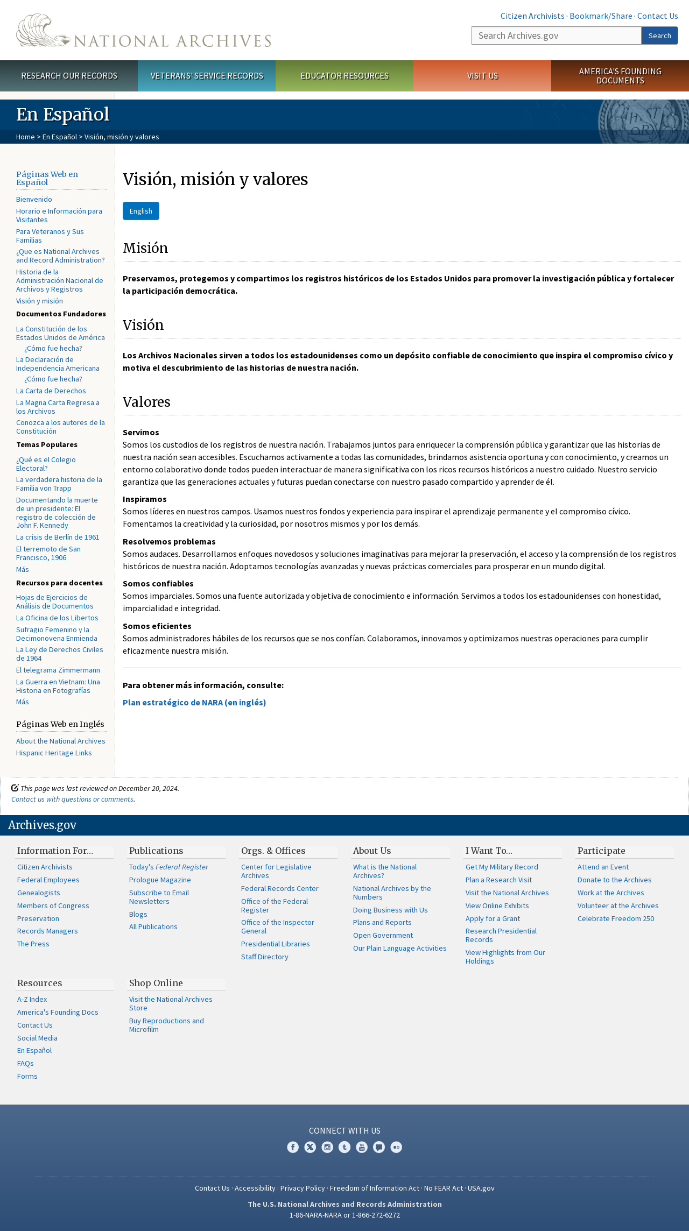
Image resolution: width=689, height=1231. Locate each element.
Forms (27, 1076)
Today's (168, 867)
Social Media (37, 1038)
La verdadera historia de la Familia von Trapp (59, 484)
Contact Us (657, 15)
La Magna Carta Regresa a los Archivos (58, 407)
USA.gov (481, 1188)
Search (660, 35)
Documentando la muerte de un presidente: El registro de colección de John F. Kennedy (57, 512)
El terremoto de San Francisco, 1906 (48, 553)
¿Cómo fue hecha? (53, 348)
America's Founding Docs (58, 1012)
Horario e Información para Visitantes (59, 215)
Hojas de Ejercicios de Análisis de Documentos (55, 601)
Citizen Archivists (533, 15)
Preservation (38, 918)
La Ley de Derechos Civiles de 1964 (59, 654)
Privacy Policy (302, 1188)
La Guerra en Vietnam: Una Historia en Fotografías (58, 686)
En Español (60, 137)
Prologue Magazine (160, 880)
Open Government (383, 935)
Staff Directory (265, 956)
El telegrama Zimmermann (58, 670)
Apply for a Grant (493, 918)
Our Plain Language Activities (400, 948)
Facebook (292, 1147)
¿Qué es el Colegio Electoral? (46, 464)
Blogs (138, 914)
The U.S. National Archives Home (143, 30)
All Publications (153, 926)
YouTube (361, 1147)
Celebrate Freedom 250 (616, 918)
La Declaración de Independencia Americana (58, 364)
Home (25, 137)
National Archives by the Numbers (392, 892)
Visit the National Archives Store (171, 1003)
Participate (601, 850)
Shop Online (156, 983)
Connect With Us (345, 1130)
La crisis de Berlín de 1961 (58, 537)
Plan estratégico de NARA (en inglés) (194, 702)
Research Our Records (69, 75)
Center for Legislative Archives (276, 871)
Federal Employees (48, 880)
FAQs (25, 1063)
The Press (33, 944)
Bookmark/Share (601, 15)
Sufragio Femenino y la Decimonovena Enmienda (56, 634)
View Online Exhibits (497, 905)
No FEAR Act (443, 1188)
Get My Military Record (502, 867)
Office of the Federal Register (274, 905)
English (141, 211)
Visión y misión (39, 301)
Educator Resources (344, 75)
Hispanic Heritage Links (54, 753)
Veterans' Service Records (207, 75)
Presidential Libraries (275, 944)
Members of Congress (53, 905)
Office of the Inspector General (277, 926)
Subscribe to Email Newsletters (159, 897)
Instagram (327, 1147)
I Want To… (489, 850)
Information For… (55, 850)
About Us (372, 850)
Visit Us (482, 75)
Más (22, 569)
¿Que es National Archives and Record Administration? (60, 255)
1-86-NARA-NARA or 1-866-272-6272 (345, 1215)
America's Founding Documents (620, 76)
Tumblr (344, 1147)
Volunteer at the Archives (618, 905)
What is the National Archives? (385, 871)
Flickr (396, 1147)
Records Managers (47, 931)
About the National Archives (61, 741)
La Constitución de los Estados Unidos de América (60, 333)
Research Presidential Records (501, 935)
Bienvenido (34, 199)
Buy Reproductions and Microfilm (166, 1025)
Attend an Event (603, 867)
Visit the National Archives (507, 892)
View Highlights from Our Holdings (505, 956)
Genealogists (38, 892)
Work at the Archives (611, 892)
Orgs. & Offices (273, 850)
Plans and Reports (382, 922)
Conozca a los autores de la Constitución (60, 427)
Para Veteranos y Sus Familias (50, 236)
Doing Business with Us (390, 910)
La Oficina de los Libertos (57, 617)
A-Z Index (32, 999)
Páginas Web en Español (47, 178)
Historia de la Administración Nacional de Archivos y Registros (59, 280)
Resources (39, 983)
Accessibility (255, 1188)
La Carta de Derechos (51, 390)
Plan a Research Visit (499, 880)
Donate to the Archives (615, 880)
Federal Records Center (280, 888)
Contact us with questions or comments (72, 799)
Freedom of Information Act (374, 1188)
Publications (156, 850)
